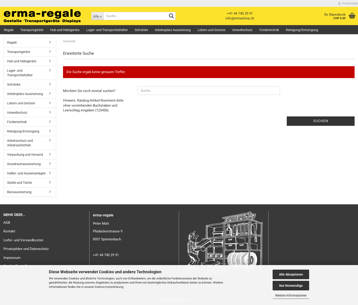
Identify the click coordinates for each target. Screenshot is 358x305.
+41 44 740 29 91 (240, 13)
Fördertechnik (269, 30)
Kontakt (9, 231)
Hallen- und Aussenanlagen (26, 173)
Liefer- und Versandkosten (23, 240)
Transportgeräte (31, 30)
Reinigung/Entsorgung (302, 30)
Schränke (141, 30)
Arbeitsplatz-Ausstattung (173, 30)
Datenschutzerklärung (109, 287)
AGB (6, 223)
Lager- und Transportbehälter (107, 30)
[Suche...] (97, 16)
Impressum (12, 258)
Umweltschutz (242, 30)
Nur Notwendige (291, 285)
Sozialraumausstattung (24, 164)
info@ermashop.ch (239, 18)
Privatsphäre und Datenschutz (26, 249)
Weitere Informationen (291, 295)
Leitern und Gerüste (211, 30)
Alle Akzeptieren (291, 274)
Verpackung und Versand (25, 154)
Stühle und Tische (19, 182)
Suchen (320, 121)
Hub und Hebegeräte (64, 30)
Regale (8, 30)
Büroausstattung (19, 192)
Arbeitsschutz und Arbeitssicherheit (20, 143)
